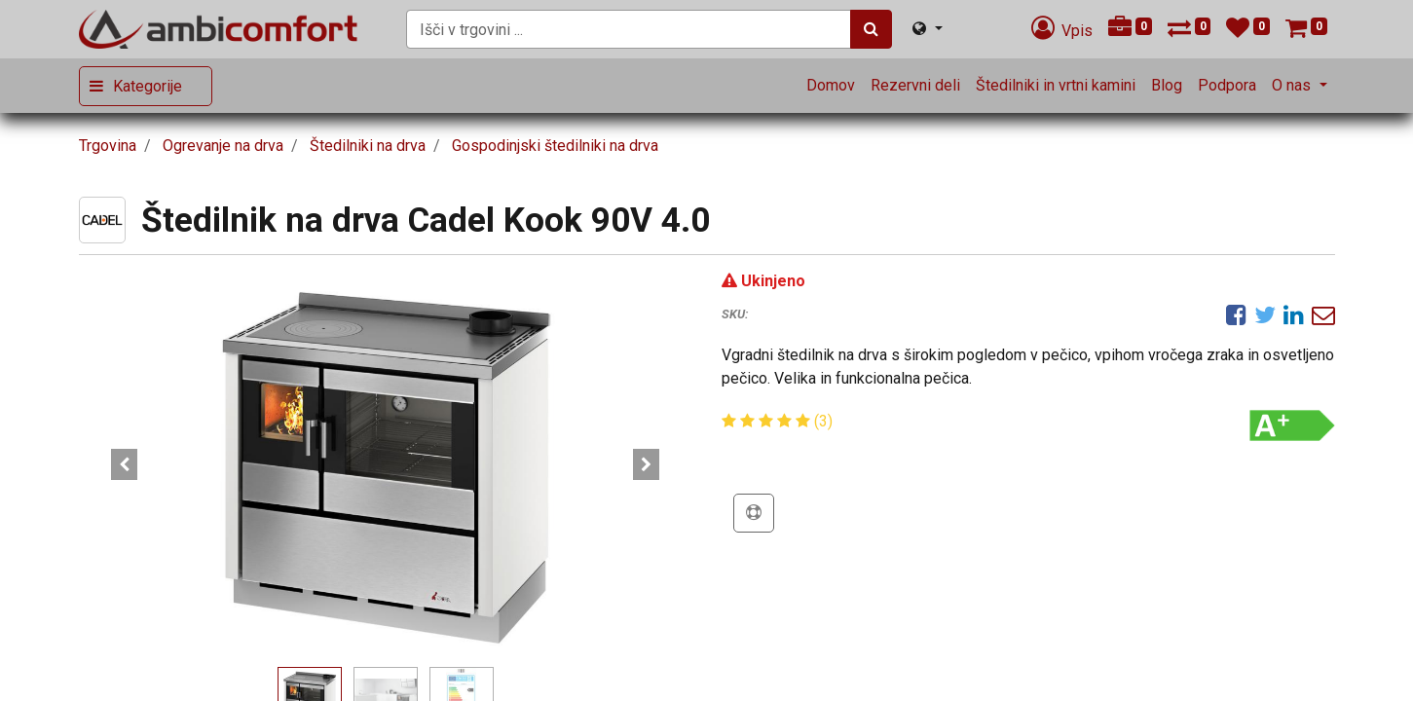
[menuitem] (831, 85)
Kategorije (147, 86)
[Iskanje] (871, 29)
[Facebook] (1236, 314)
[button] (125, 464)
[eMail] (1323, 314)
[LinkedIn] (1293, 314)
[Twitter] (1265, 314)
